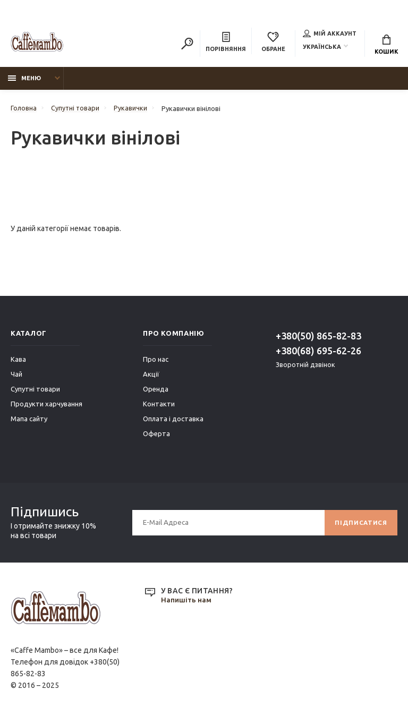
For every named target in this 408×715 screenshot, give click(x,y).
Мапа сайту (29, 420)
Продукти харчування (46, 406)
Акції (151, 376)
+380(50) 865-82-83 (318, 338)
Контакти (159, 406)
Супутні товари (35, 391)
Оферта (156, 435)
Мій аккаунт (329, 34)
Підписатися (360, 524)
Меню (24, 80)
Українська (322, 47)
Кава (18, 361)
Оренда (155, 391)
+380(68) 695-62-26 (318, 352)
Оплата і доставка (173, 420)
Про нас (155, 361)
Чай (16, 376)
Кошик (386, 45)
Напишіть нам (186, 602)
